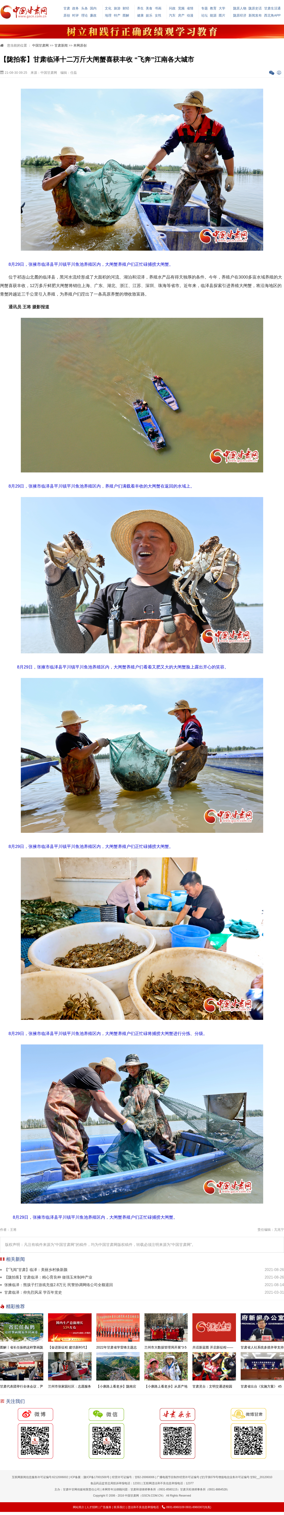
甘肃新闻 (61, 45)
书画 (158, 8)
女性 (158, 15)
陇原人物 (239, 8)
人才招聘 (92, 1507)
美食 (149, 8)
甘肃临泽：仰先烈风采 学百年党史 (33, 1292)
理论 (84, 15)
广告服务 (105, 1507)
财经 (126, 8)
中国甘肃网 (40, 45)
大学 (222, 8)
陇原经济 (239, 15)
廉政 (93, 15)
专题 (204, 8)
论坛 (204, 15)
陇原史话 (255, 8)
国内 (93, 8)
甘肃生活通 (272, 8)
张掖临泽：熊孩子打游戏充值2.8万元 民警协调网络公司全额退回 (58, 1285)
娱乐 (149, 15)
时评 (75, 15)
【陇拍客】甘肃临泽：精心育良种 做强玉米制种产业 (48, 1277)
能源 (213, 15)
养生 (140, 8)
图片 (222, 15)
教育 (213, 8)
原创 (66, 15)
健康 (140, 15)
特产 (117, 15)
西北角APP (272, 15)
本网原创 (80, 45)
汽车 (172, 15)
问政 (172, 8)
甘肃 (66, 8)
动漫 (190, 15)
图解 (126, 15)
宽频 (181, 8)
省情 (190, 8)
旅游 (117, 8)
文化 (108, 8)
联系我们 (119, 1507)
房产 (181, 15)
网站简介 (78, 1507)
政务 (75, 8)
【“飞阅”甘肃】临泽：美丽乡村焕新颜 (35, 1270)
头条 (84, 8)
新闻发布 (255, 15)
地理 (108, 15)
